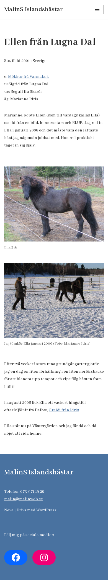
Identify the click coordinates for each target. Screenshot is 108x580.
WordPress (46, 510)
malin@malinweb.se (23, 499)
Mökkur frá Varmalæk (28, 76)
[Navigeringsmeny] (97, 9)
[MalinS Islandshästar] (33, 9)
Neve (9, 510)
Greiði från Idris (64, 410)
